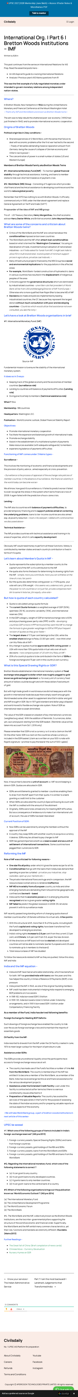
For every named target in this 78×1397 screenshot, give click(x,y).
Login (71, 21)
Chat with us (63, 1389)
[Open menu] (67, 21)
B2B (15, 55)
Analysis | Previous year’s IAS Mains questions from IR (34, 77)
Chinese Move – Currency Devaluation (27, 1249)
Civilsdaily (10, 21)
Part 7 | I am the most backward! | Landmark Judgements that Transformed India (50, 1282)
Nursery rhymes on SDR (20, 1252)
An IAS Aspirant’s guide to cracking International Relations (36, 74)
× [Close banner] (74, 1393)
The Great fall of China (19, 1245)
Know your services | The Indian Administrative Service (17, 1282)
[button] (39, 1393)
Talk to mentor (39, 13)
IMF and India (10, 960)
